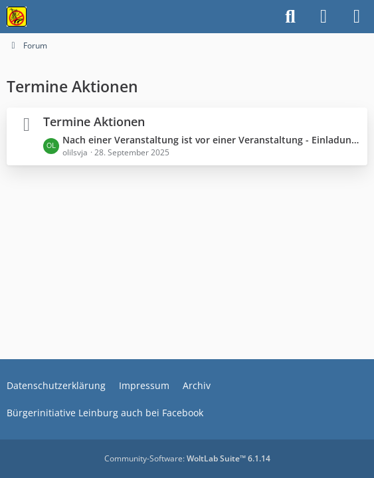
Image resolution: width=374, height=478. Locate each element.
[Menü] (356, 16)
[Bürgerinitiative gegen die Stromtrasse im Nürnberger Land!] (16, 16)
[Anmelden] (323, 16)
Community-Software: (187, 458)
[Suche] (290, 16)
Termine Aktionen (94, 121)
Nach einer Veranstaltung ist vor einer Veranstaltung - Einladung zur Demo (211, 139)
